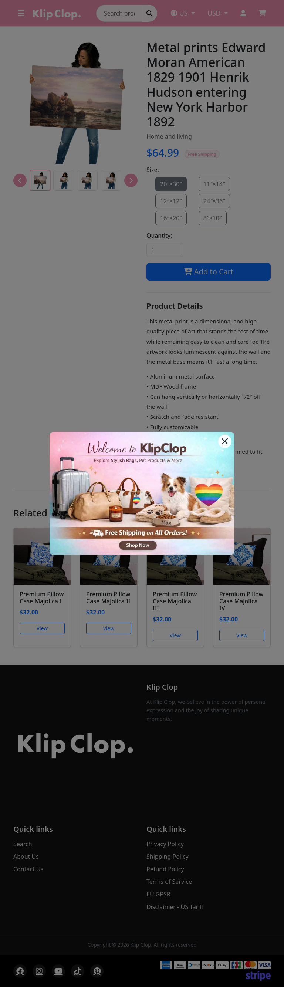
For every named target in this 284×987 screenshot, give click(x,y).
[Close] (224, 441)
